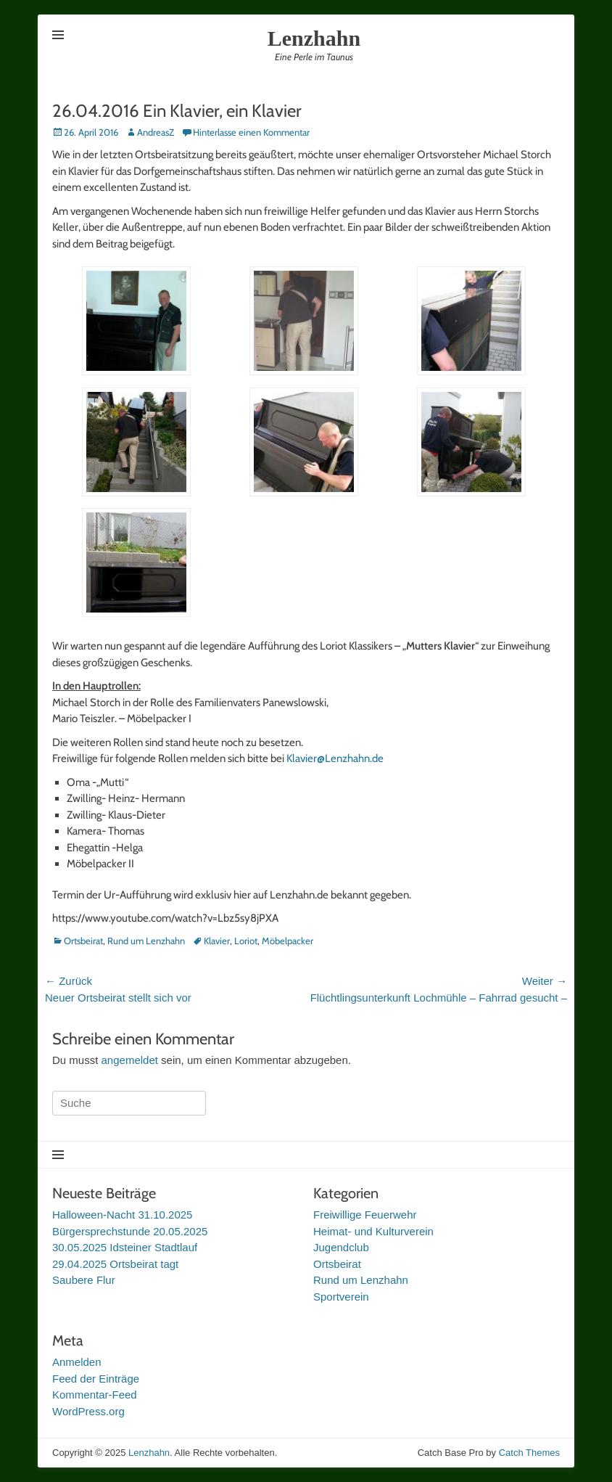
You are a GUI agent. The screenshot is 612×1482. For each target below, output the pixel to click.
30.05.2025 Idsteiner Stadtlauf (124, 1247)
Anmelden (77, 1362)
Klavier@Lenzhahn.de (335, 758)
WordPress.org (88, 1411)
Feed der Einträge (95, 1378)
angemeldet (130, 1060)
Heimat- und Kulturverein (373, 1231)
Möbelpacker (287, 940)
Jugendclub (341, 1247)
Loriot (245, 940)
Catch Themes (529, 1452)
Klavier (217, 940)
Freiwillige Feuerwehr (365, 1214)
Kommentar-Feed (94, 1394)
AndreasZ (155, 132)
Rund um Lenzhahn (146, 940)
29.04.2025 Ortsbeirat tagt (115, 1264)
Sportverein (341, 1296)
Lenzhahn (314, 38)
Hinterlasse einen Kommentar (251, 132)
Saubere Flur (83, 1280)
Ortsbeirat (83, 940)
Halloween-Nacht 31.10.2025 (122, 1214)
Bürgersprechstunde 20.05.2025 (129, 1231)
